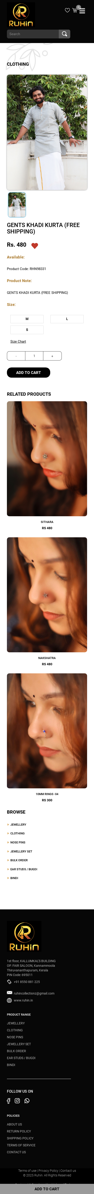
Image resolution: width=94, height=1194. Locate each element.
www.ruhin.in (23, 1000)
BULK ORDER (19, 860)
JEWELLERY (18, 824)
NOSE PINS (17, 842)
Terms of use (27, 1170)
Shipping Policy (20, 1138)
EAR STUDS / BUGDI (23, 869)
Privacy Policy (48, 1170)
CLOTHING (17, 833)
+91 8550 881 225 (27, 982)
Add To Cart (28, 372)
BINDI (14, 878)
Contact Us (16, 1152)
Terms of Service (21, 1145)
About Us (14, 1124)
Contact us (68, 1170)
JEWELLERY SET (21, 851)
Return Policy (19, 1131)
